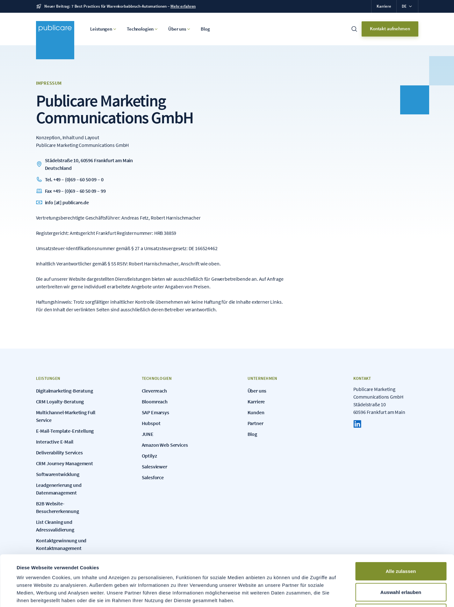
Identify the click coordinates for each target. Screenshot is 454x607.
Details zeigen (272, 594)
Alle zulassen (401, 523)
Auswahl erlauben (400, 544)
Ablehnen (401, 565)
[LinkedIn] (357, 424)
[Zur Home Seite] (55, 40)
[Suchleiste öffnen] (354, 29)
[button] (407, 6)
